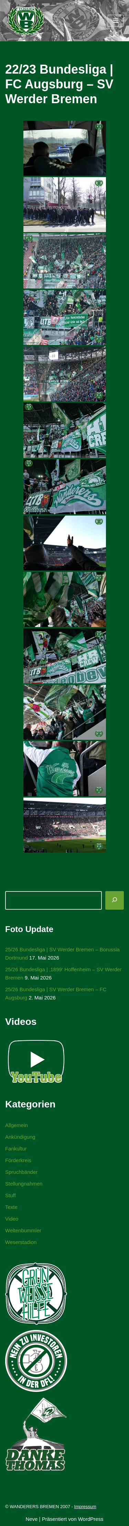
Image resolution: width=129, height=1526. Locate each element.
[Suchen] (114, 900)
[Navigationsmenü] (116, 20)
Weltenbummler (23, 1230)
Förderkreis (18, 1160)
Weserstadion (20, 1242)
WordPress (91, 1519)
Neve (31, 1519)
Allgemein (16, 1125)
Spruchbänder (21, 1172)
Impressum (85, 1506)
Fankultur (16, 1148)
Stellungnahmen (23, 1184)
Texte (11, 1207)
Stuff (10, 1195)
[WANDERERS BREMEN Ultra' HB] (25, 20)
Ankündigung (20, 1137)
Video (11, 1219)
